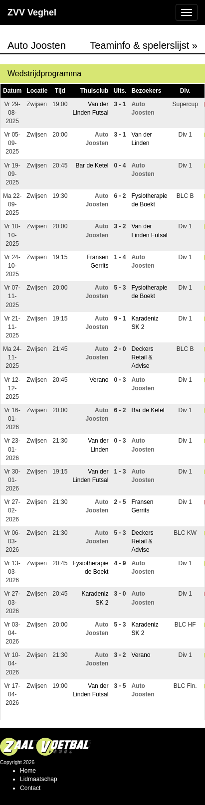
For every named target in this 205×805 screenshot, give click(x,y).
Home (28, 770)
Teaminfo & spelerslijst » (144, 45)
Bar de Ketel (91, 165)
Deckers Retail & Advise (142, 357)
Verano (98, 379)
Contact (30, 788)
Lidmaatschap (38, 779)
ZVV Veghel (31, 12)
